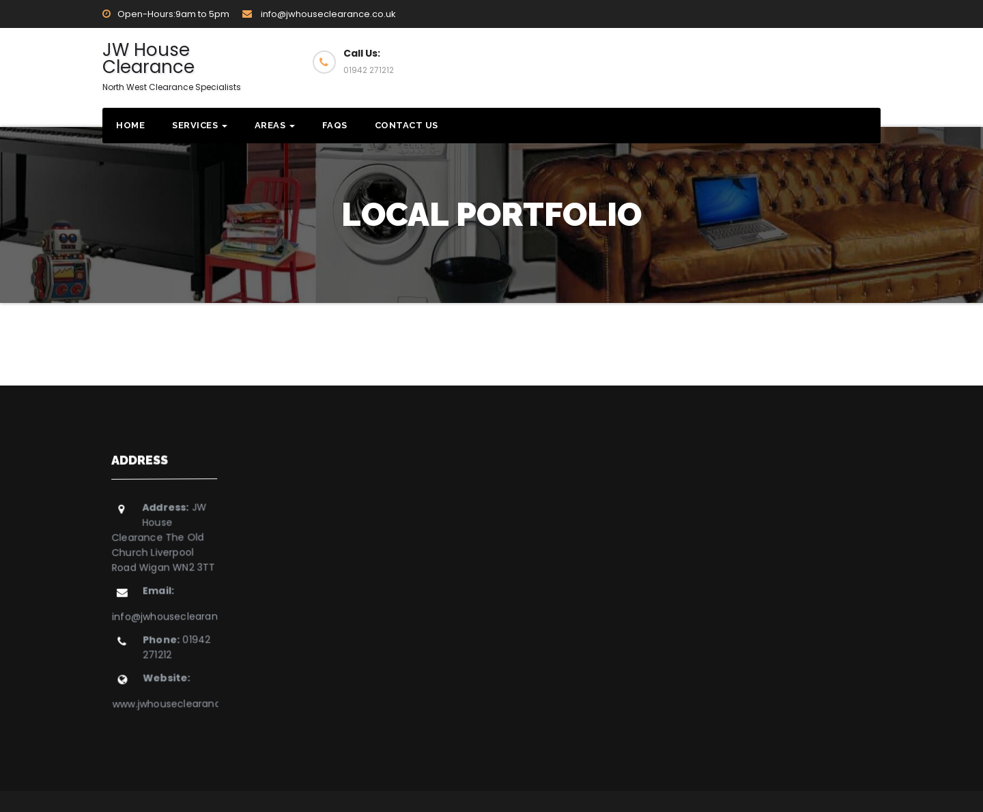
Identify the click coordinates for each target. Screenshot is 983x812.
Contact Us (406, 125)
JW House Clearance (171, 65)
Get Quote (820, 60)
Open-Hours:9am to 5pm (165, 14)
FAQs (334, 125)
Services (199, 125)
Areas (275, 125)
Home (130, 125)
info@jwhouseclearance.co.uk (319, 14)
